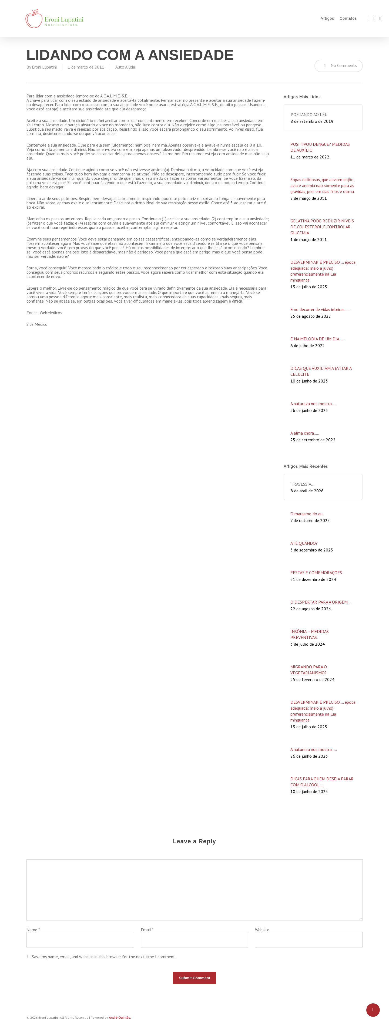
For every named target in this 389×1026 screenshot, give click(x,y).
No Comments (338, 66)
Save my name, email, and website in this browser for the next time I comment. (104, 956)
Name (33, 929)
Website (262, 929)
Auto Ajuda (125, 67)
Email (147, 929)
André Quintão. (120, 1017)
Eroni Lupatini (44, 67)
